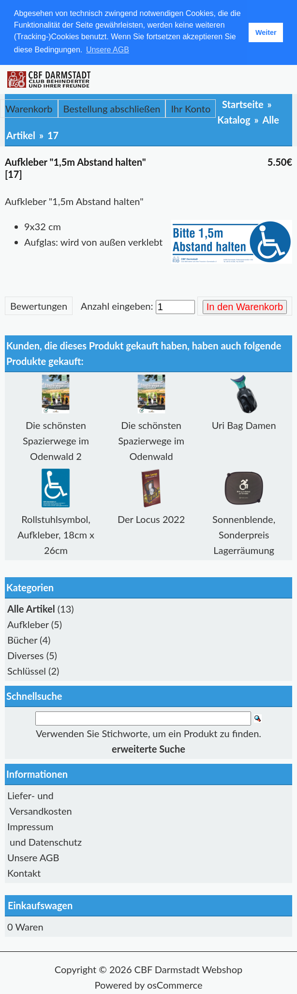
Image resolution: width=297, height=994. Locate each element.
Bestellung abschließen (112, 108)
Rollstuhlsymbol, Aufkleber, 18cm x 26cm (55, 534)
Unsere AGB (33, 857)
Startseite (243, 104)
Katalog (233, 120)
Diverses (25, 655)
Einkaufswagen (40, 905)
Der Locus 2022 (151, 519)
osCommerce (175, 985)
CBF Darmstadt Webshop (188, 969)
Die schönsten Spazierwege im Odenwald (151, 440)
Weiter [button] (266, 32)
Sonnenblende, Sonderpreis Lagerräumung (243, 534)
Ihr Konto (190, 108)
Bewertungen (38, 306)
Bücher (22, 640)
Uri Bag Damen (244, 425)
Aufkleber (28, 624)
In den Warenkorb (245, 306)
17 (53, 135)
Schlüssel (26, 671)
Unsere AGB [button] (107, 50)
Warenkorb (29, 108)
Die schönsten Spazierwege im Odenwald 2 (56, 440)
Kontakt (24, 873)
